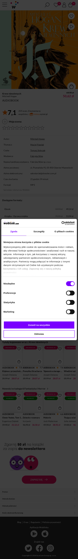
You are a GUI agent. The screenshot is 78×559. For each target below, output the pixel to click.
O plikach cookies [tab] (64, 231)
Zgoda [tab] (13, 231)
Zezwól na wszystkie (39, 325)
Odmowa (39, 334)
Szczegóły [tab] (39, 231)
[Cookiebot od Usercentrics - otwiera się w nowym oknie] (61, 223)
